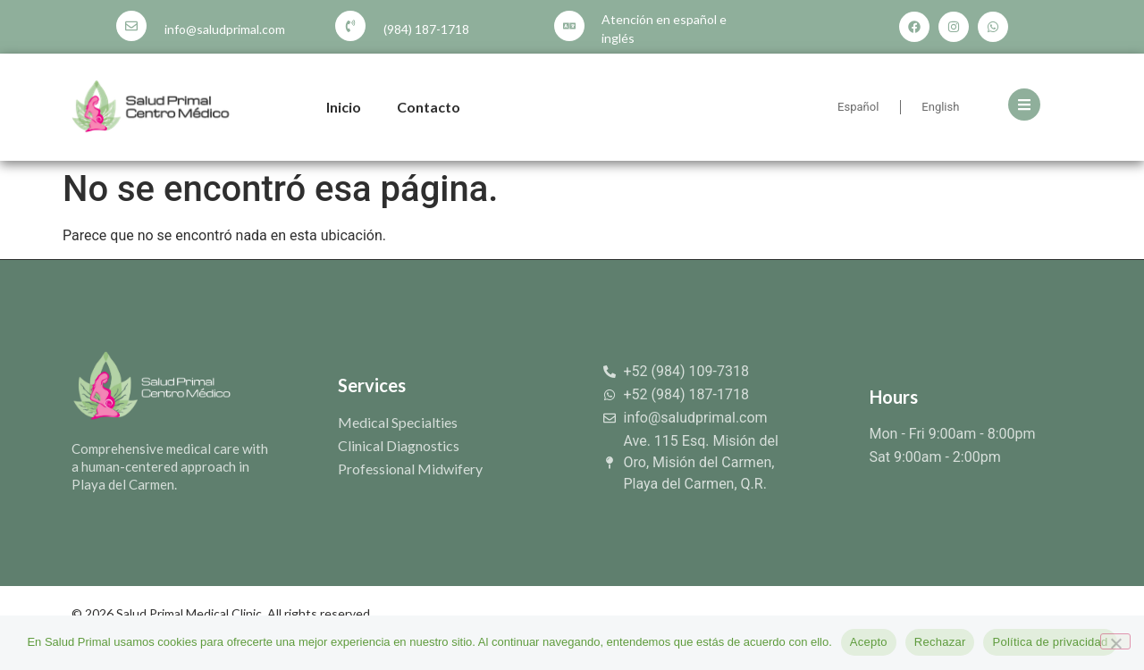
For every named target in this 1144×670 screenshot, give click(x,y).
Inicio (343, 106)
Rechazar (940, 642)
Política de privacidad (1049, 642)
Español (858, 106)
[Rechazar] (1115, 641)
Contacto (428, 106)
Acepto (868, 642)
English (940, 106)
